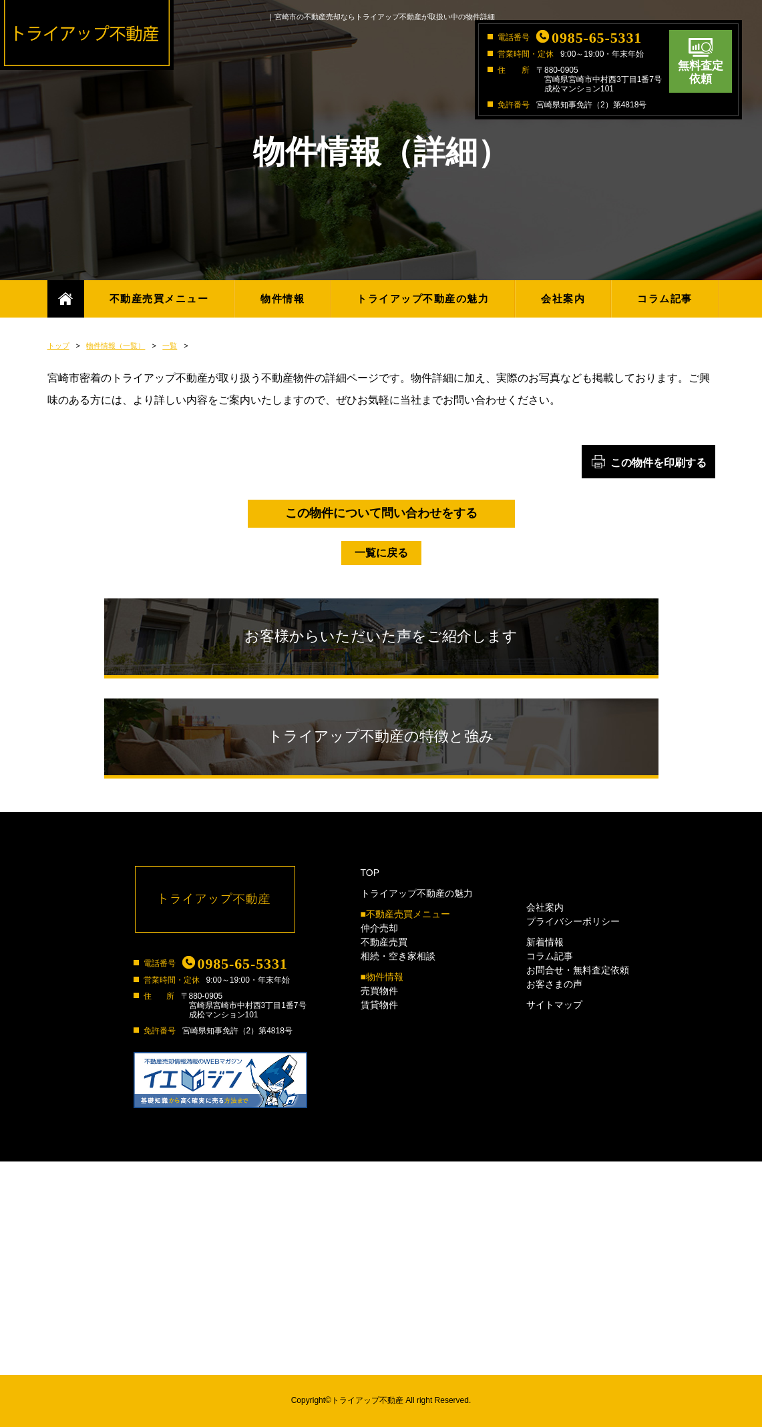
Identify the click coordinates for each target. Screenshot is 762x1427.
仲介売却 (379, 928)
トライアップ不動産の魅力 (423, 298)
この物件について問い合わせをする (381, 513)
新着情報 (545, 942)
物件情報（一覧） (115, 346)
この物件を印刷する (658, 462)
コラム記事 (665, 298)
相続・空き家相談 (398, 956)
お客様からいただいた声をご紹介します (381, 636)
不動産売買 (384, 942)
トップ (58, 346)
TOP (370, 872)
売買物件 (379, 990)
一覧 (169, 346)
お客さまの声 (554, 984)
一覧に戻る (381, 552)
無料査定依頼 (700, 72)
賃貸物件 (379, 1004)
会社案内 (563, 298)
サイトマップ (554, 1004)
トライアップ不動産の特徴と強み (381, 736)
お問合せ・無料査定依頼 (577, 970)
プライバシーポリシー (573, 921)
